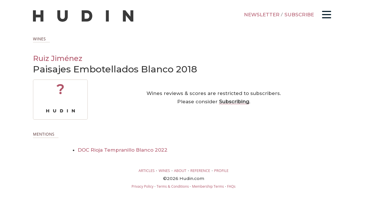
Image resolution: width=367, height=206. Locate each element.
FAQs (231, 186)
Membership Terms (208, 186)
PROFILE (221, 170)
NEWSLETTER (262, 14)
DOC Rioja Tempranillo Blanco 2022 (122, 150)
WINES (164, 170)
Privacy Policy (142, 186)
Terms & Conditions (173, 186)
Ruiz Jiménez (57, 58)
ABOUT (180, 170)
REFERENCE (200, 170)
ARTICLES (146, 170)
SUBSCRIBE (299, 14)
